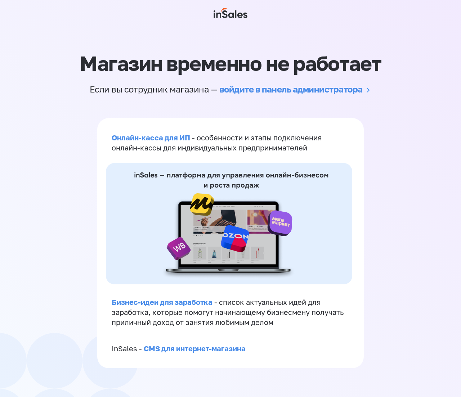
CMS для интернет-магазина (195, 348)
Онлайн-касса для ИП (151, 137)
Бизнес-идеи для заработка (162, 302)
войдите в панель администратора (291, 89)
